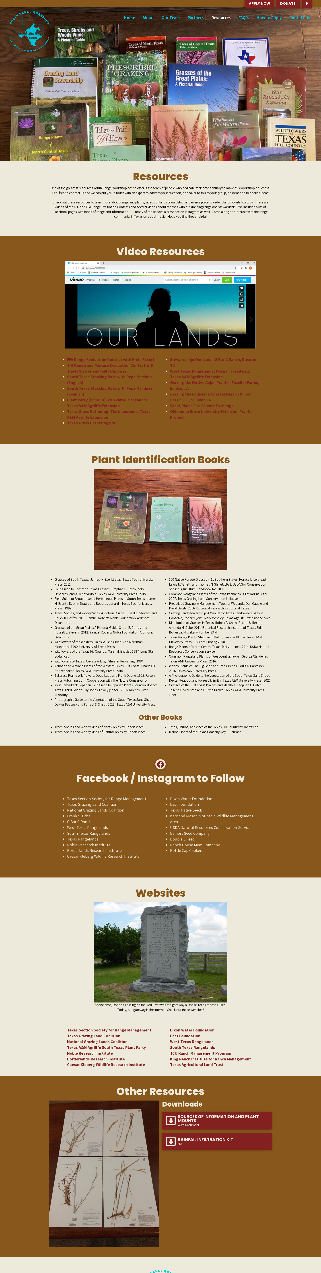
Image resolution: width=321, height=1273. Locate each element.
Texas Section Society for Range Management (109, 1030)
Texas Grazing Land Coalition (93, 1035)
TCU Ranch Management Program (200, 1053)
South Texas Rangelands (192, 1047)
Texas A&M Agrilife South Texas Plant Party (106, 1047)
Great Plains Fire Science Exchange (202, 405)
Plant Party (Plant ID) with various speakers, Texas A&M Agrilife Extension (107, 402)
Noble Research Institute (90, 1053)
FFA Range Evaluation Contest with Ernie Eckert (110, 359)
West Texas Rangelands (192, 1041)
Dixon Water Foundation (192, 1030)
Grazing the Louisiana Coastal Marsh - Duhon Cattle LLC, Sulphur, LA (210, 396)
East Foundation (185, 1035)
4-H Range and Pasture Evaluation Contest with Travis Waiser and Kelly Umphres (110, 368)
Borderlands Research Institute (96, 1059)
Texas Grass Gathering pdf (91, 422)
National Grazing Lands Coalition (97, 1041)
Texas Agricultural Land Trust (197, 1064)
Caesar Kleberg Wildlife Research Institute (106, 1064)
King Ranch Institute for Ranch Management (210, 1059)
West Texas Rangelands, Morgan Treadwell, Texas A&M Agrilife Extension (210, 373)
